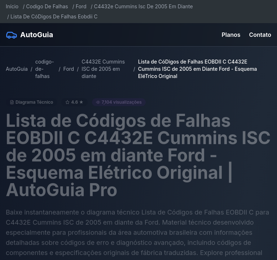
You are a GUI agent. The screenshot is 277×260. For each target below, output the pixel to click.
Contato (260, 34)
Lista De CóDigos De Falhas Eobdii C (54, 16)
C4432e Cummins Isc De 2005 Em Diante (143, 6)
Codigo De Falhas (47, 6)
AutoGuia (17, 69)
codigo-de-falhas (44, 68)
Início (12, 6)
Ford (81, 6)
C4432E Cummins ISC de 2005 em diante (103, 68)
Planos (231, 34)
